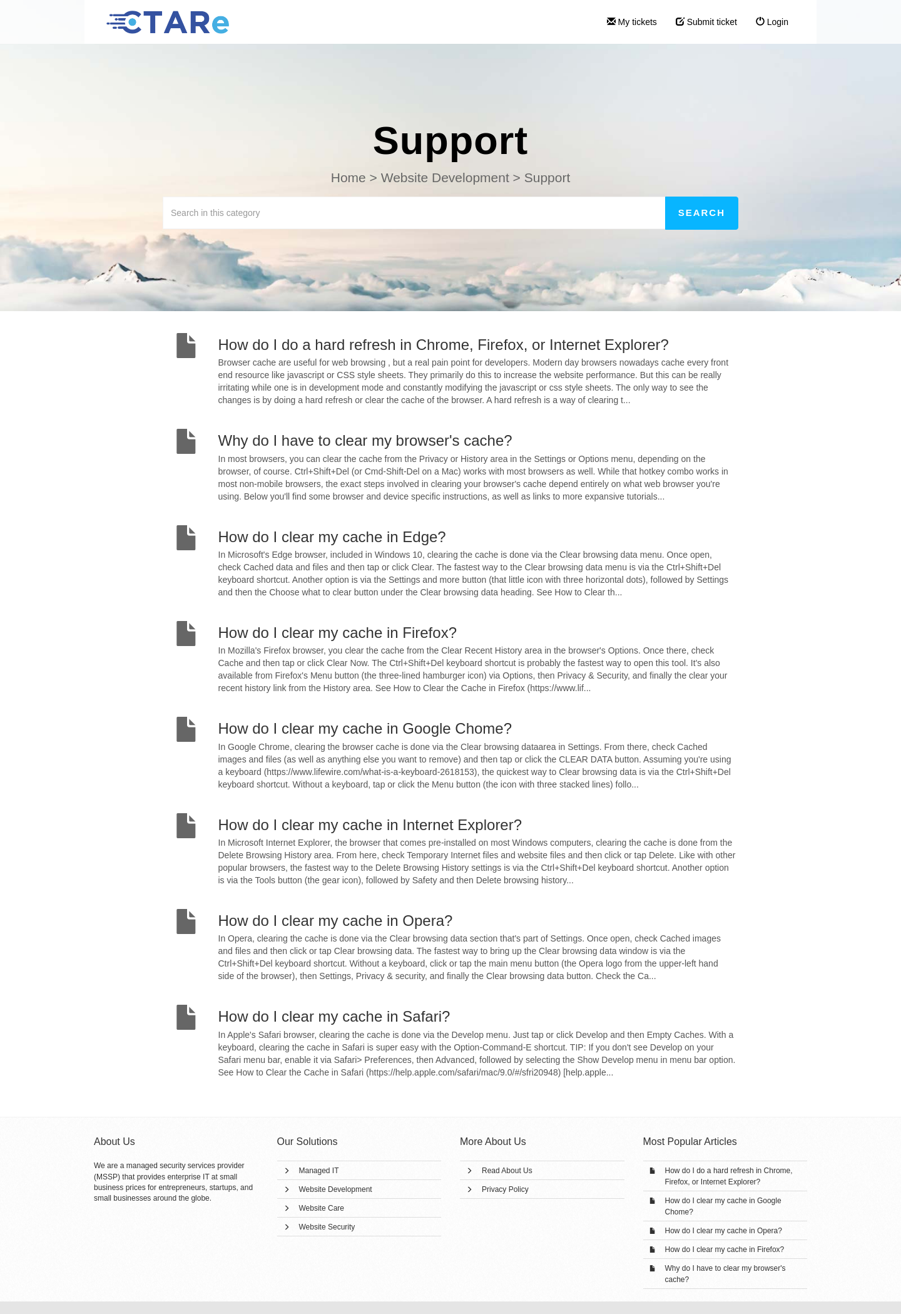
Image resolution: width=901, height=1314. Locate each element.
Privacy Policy (505, 1189)
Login (772, 22)
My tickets (632, 22)
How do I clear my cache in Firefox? (725, 1249)
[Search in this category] (414, 213)
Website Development (335, 1189)
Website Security (327, 1227)
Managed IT (319, 1170)
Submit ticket (706, 22)
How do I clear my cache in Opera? (723, 1230)
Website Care (321, 1208)
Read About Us (507, 1170)
